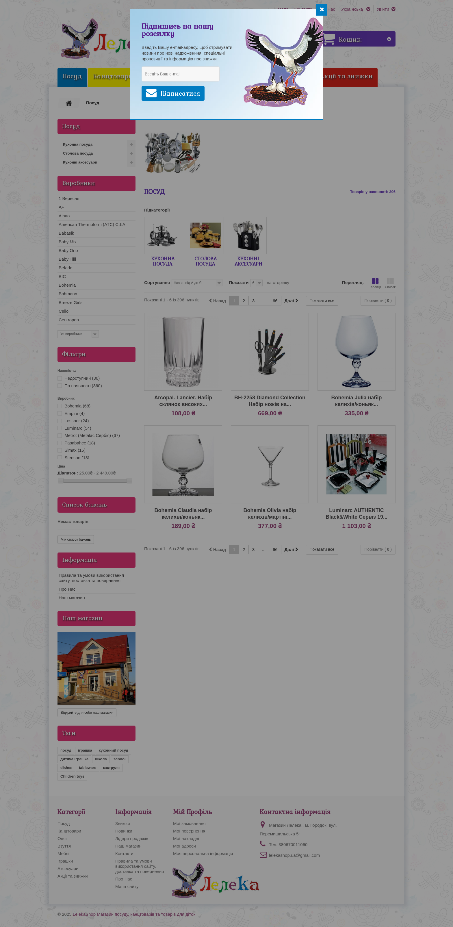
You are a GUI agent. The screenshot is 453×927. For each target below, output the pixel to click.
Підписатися (180, 93)
